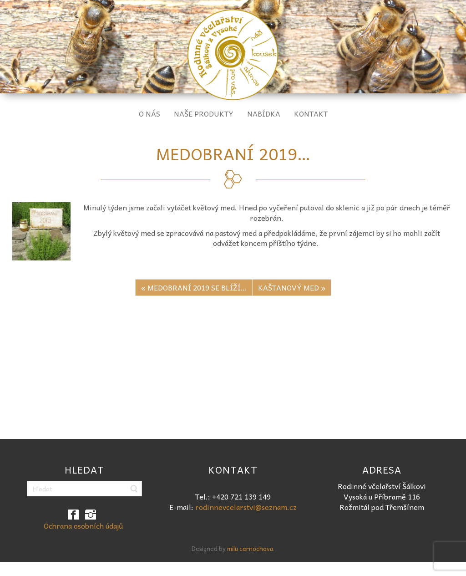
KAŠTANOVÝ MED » (291, 287)
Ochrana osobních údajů (83, 525)
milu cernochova (250, 548)
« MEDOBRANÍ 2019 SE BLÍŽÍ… (194, 287)
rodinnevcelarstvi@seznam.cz (246, 507)
